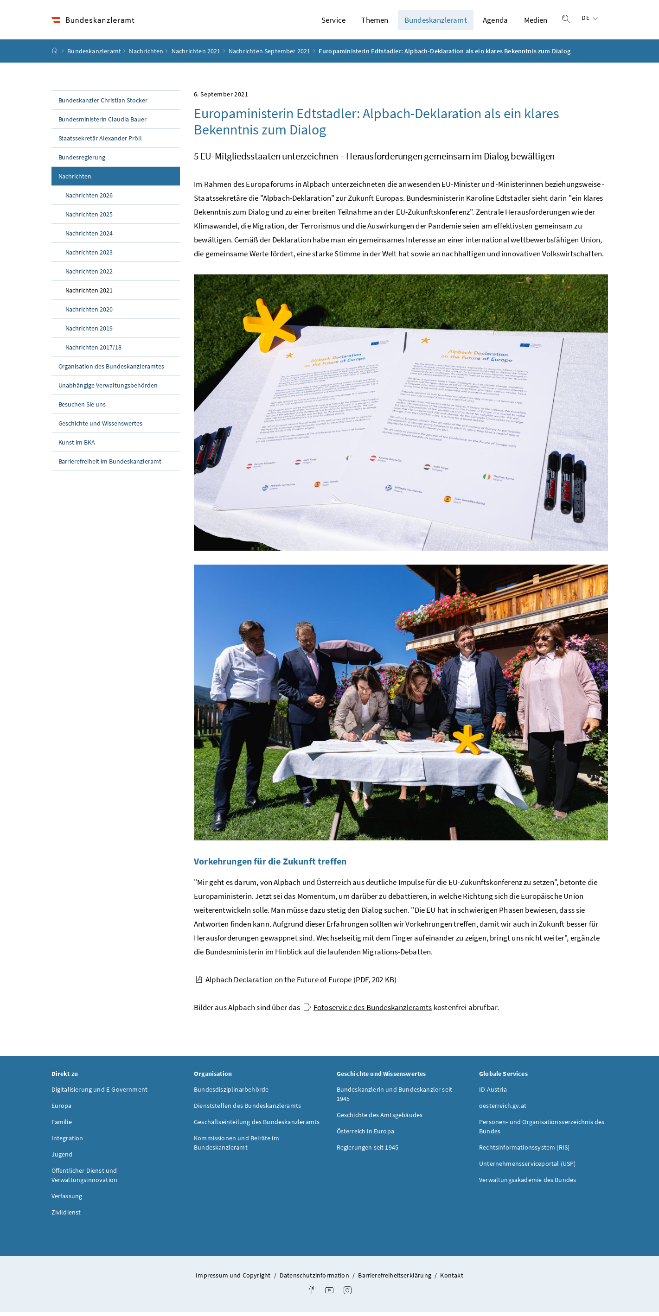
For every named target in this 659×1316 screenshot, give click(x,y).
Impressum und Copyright (234, 1279)
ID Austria (493, 1093)
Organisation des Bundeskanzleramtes (111, 370)
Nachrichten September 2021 (270, 55)
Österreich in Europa (366, 1135)
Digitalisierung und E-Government (99, 1093)
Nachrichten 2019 (89, 332)
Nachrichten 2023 (89, 256)
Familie (61, 1125)
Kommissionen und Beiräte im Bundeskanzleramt (236, 1146)
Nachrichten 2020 (89, 313)
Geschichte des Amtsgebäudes (380, 1118)
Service (333, 22)
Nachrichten (146, 55)
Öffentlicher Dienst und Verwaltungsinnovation (84, 1179)
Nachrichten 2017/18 (93, 351)
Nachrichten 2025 (89, 218)
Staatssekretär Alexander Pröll (100, 142)
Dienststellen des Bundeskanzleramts (247, 1109)
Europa (61, 1109)
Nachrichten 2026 (89, 199)
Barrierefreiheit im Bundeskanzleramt (109, 465)
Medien (536, 22)
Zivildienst (66, 1216)
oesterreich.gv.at (502, 1109)
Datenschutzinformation (315, 1279)
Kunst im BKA (77, 446)
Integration (67, 1142)
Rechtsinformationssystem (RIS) (524, 1151)
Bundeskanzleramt (435, 22)
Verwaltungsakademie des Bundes (527, 1183)
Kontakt (451, 1279)
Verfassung (67, 1199)
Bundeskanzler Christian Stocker (103, 104)
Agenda (495, 22)
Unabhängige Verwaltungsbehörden (108, 389)
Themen (374, 22)
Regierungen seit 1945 (368, 1151)
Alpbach (296, 984)
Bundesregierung (82, 161)
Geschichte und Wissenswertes (100, 427)
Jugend (62, 1158)
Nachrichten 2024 (89, 237)
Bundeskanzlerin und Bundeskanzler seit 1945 (395, 1097)
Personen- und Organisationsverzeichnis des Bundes (541, 1130)
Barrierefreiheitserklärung (395, 1279)
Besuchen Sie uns (82, 408)
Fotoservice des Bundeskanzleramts (367, 1011)
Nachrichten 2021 (196, 55)
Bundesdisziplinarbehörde (231, 1093)
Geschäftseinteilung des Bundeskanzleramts (257, 1125)
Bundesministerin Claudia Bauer (102, 123)
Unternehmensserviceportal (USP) (527, 1167)
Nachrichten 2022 (89, 275)
